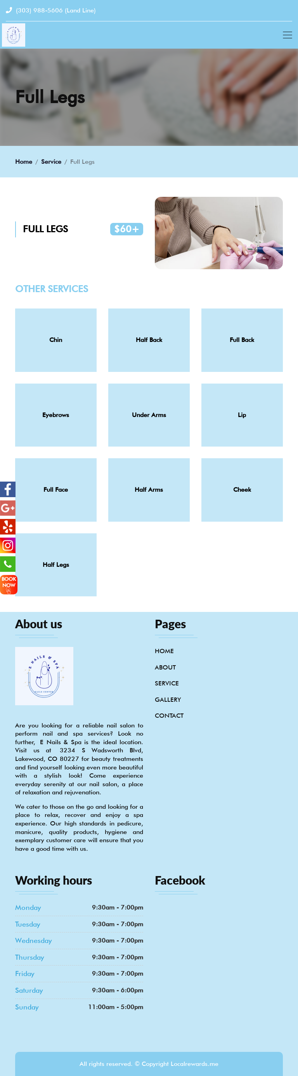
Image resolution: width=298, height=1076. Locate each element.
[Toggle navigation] (287, 35)
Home (23, 161)
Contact (169, 715)
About (165, 667)
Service (51, 161)
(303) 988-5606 (51, 10)
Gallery (168, 699)
